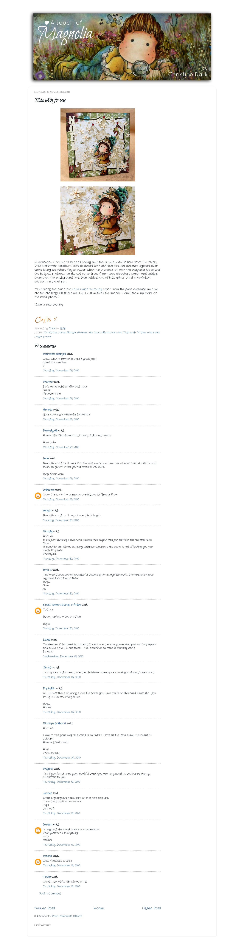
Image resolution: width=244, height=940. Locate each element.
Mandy (47, 531)
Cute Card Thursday (87, 289)
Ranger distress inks (80, 332)
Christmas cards (55, 332)
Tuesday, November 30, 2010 (61, 520)
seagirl (47, 510)
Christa (47, 667)
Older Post (151, 908)
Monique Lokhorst (54, 723)
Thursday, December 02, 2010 (62, 677)
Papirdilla (49, 688)
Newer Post (44, 908)
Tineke (47, 877)
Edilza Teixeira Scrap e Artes (62, 605)
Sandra (47, 824)
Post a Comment (50, 893)
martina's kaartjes (54, 354)
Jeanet (47, 793)
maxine (47, 856)
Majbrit (48, 769)
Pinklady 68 (50, 430)
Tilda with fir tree (134, 332)
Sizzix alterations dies (108, 332)
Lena (46, 458)
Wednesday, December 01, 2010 (63, 656)
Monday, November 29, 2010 (61, 370)
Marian (47, 382)
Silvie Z (47, 570)
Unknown (48, 490)
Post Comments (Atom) (67, 916)
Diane (46, 640)
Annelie (47, 410)
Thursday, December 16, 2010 (61, 782)
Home (99, 908)
